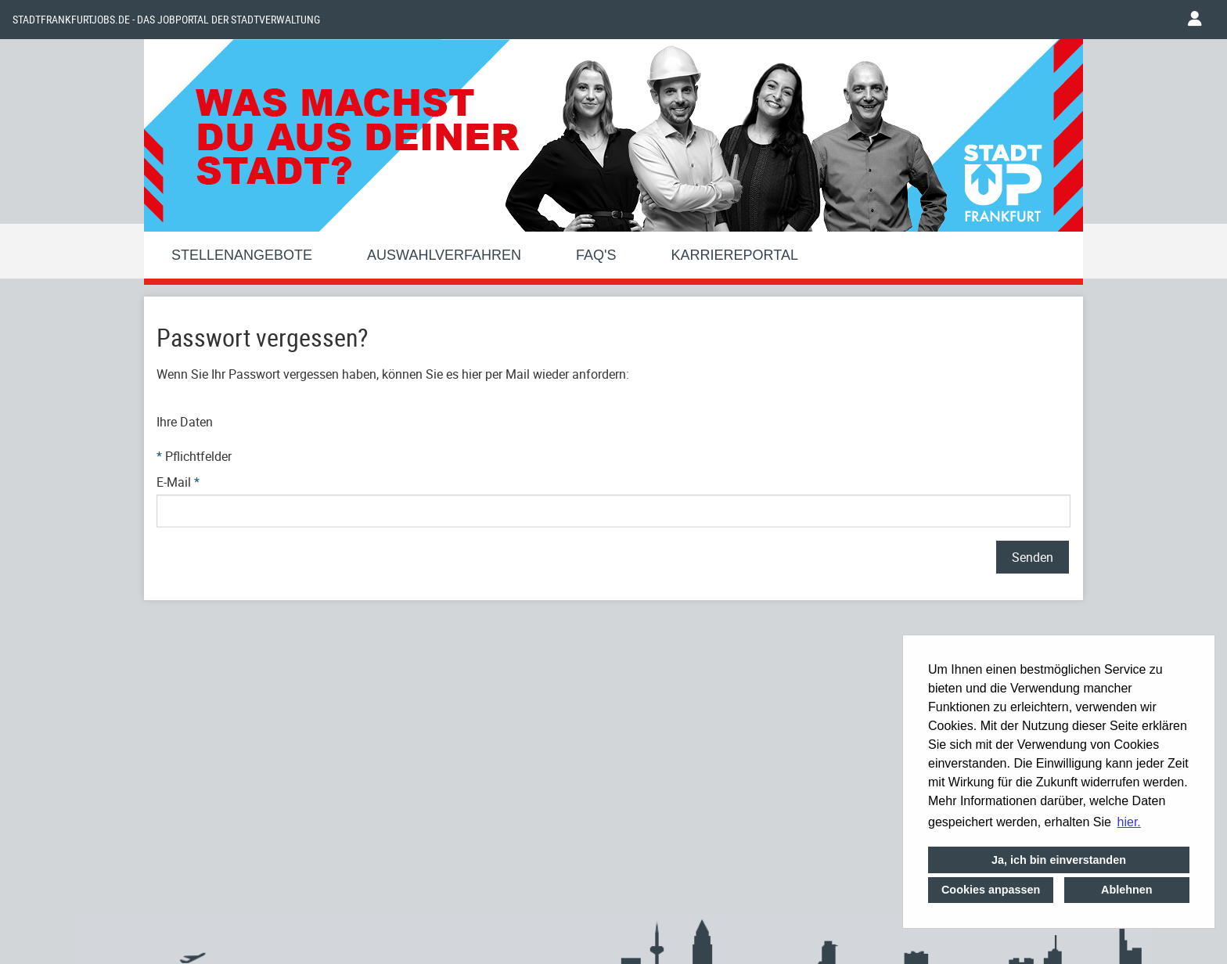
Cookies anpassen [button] (990, 889)
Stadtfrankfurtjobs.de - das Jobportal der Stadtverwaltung (166, 20)
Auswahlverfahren (444, 255)
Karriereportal (734, 255)
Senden (1032, 557)
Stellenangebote (241, 255)
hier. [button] (1129, 822)
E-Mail (178, 482)
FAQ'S (596, 255)
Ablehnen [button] (1127, 889)
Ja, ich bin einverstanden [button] (1058, 860)
